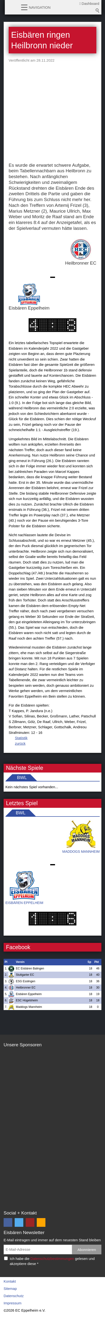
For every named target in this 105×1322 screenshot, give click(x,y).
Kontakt (10, 1281)
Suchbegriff (97, 10)
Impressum (12, 1303)
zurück (20, 743)
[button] (24, 7)
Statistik (21, 738)
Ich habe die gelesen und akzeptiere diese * (52, 1261)
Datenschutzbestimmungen (52, 1259)
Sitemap (10, 1288)
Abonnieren (87, 1250)
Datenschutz (14, 1296)
